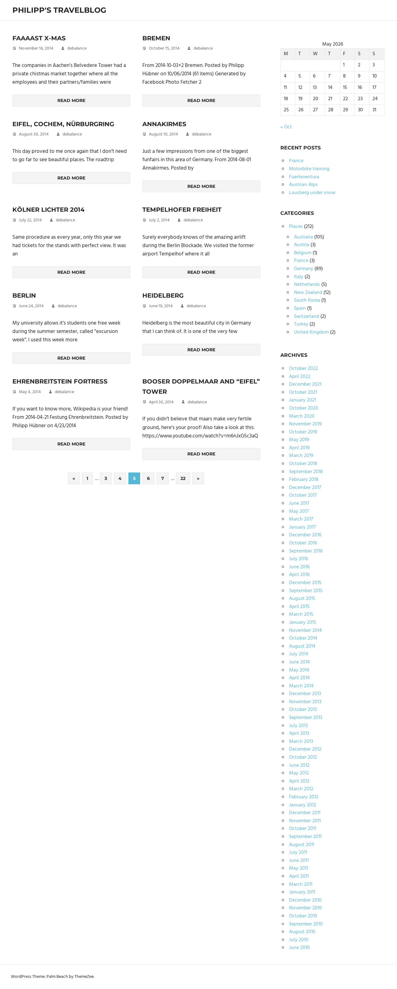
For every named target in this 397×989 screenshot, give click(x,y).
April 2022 (299, 377)
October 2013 (303, 710)
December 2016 (305, 535)
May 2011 (298, 868)
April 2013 (299, 734)
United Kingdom (311, 332)
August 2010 (302, 932)
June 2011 (299, 861)
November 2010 (305, 908)
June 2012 (299, 765)
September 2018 (306, 472)
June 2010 (299, 948)
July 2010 (298, 940)
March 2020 (301, 416)
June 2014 (299, 662)
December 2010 (305, 900)
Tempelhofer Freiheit (182, 209)
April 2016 (299, 575)
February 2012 (303, 797)
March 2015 (301, 614)
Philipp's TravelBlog (59, 10)
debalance (77, 48)
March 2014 (301, 686)
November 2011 (305, 821)
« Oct (286, 127)
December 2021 (305, 384)
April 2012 (299, 781)
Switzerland (306, 317)
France (296, 161)
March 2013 (301, 742)
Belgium (302, 253)
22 (183, 478)
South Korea (307, 300)
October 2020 (303, 408)
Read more (71, 100)
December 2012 (305, 749)
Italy (298, 277)
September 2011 (305, 837)
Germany (303, 269)
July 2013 (298, 726)
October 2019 (303, 432)
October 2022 (303, 369)
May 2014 (299, 670)
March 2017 (301, 519)
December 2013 (305, 694)
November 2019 (305, 424)
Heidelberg (163, 295)
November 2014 (305, 631)
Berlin (24, 295)
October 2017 (303, 495)
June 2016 (299, 567)
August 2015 (302, 599)
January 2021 (302, 400)
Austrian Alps (303, 185)
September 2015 (306, 591)
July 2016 (298, 559)
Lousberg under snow (312, 193)
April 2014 (299, 678)
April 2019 (299, 448)
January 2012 (302, 805)
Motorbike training (309, 169)
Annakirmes (164, 124)
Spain (300, 308)
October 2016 (303, 543)
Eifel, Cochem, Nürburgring (64, 124)
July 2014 (298, 654)
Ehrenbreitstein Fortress (60, 381)
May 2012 (299, 773)
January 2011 (302, 892)
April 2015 (299, 607)
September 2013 (305, 718)
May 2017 (299, 512)
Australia (303, 237)
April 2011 (299, 876)
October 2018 (303, 464)
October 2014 (303, 638)
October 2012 (303, 757)
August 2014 (302, 646)
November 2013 (305, 702)
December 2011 (304, 813)
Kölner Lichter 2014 (49, 209)
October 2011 (302, 829)
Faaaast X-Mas (39, 38)
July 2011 (298, 853)
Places (296, 227)
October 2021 (303, 392)
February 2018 (304, 480)
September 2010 (306, 924)
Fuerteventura (304, 177)
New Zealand (308, 293)
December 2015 (305, 583)
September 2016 (306, 551)
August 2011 (301, 845)
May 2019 (299, 440)
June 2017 (299, 503)
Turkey (301, 324)
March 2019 (301, 456)
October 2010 (303, 916)
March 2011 (300, 884)
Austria (301, 245)
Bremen (156, 38)
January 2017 (302, 527)
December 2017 (305, 488)
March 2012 (301, 789)
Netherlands (307, 285)
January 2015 (302, 623)
